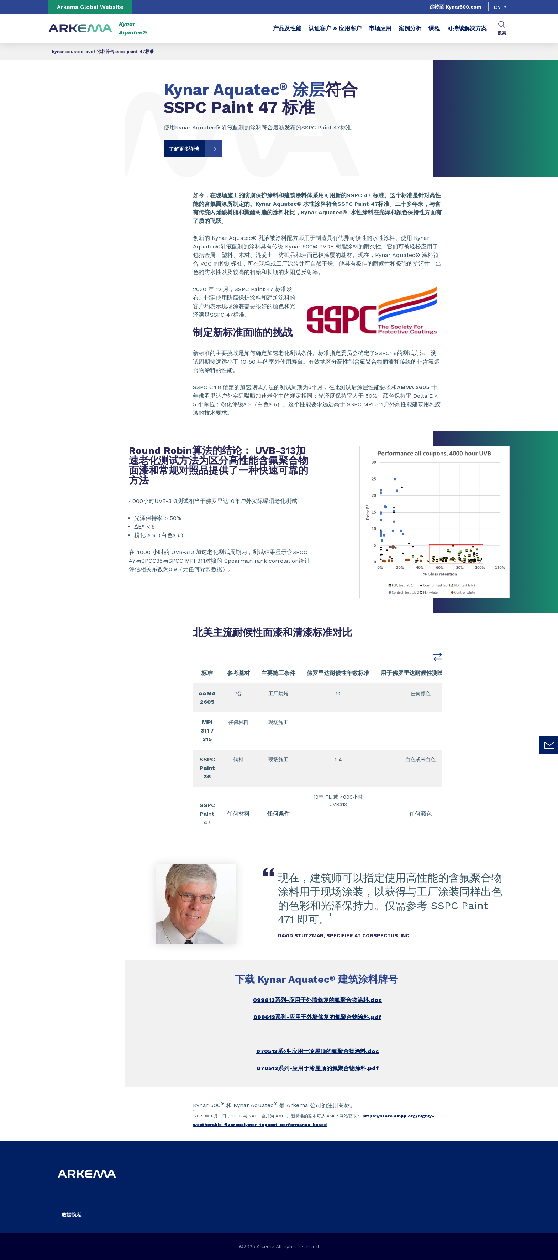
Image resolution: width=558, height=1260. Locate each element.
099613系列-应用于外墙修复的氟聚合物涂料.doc (317, 1000)
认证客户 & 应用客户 (335, 28)
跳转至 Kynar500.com (455, 7)
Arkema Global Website (90, 7)
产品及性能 (287, 28)
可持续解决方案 (467, 28)
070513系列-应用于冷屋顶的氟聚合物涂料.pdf (318, 1068)
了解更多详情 (195, 148)
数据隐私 (71, 1215)
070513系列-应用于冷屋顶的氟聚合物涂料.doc (317, 1051)
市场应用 (380, 28)
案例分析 (410, 28)
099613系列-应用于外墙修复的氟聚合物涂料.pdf (317, 1017)
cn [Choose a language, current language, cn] (497, 7)
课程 (434, 28)
